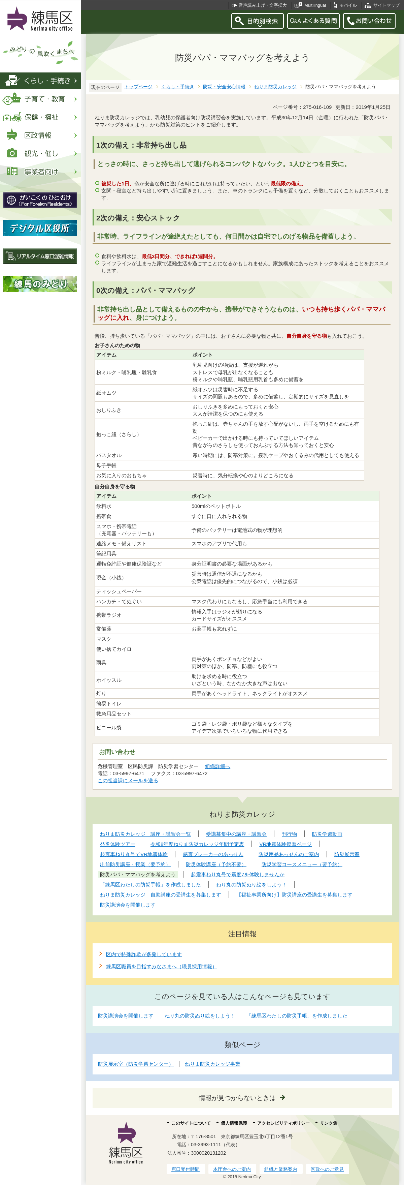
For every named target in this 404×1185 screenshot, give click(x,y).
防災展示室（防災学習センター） (136, 1064)
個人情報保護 (234, 1123)
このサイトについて (191, 1123)
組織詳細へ (217, 766)
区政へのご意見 (327, 1169)
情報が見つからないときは (237, 1097)
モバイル (348, 5)
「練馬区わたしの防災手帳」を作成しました (296, 1016)
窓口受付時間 (185, 1169)
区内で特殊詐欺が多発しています (144, 954)
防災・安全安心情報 (224, 86)
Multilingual (315, 5)
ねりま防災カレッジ (275, 86)
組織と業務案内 (280, 1169)
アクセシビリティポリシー (283, 1123)
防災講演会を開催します (126, 1016)
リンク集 (328, 1123)
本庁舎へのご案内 (232, 1169)
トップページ (138, 86)
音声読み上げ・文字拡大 (263, 5)
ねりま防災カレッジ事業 (212, 1064)
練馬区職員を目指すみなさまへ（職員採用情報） (161, 966)
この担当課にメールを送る (128, 780)
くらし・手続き (177, 86)
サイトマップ (386, 5)
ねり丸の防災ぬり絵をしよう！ (200, 1016)
